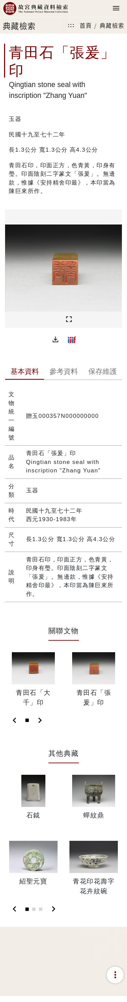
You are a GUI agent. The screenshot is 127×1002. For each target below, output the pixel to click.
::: (71, 25)
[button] (55, 340)
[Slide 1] (27, 720)
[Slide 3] (40, 909)
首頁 (86, 25)
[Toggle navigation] (116, 8)
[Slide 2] (34, 909)
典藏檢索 (112, 25)
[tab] (24, 372)
